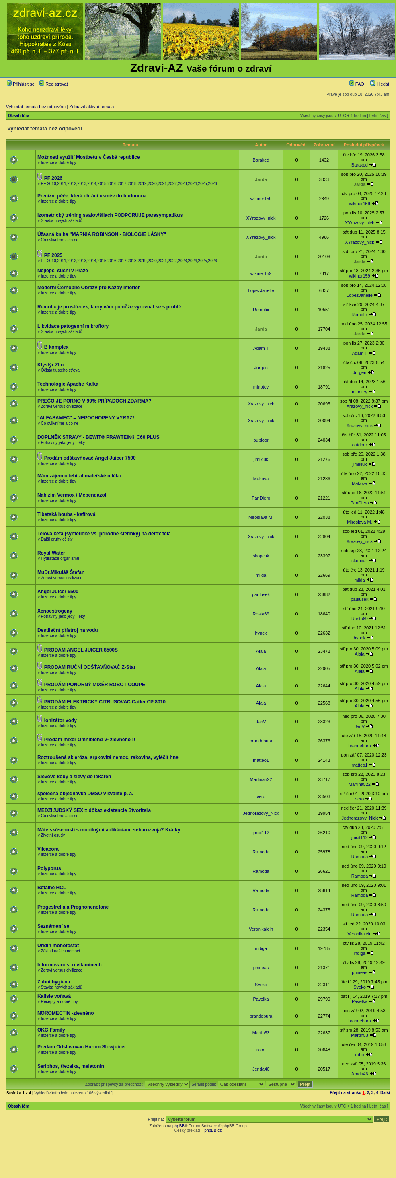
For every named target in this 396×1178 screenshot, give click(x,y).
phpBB (178, 1126)
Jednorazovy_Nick (261, 813)
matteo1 (261, 760)
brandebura (261, 740)
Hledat (379, 84)
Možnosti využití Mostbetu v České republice (88, 157)
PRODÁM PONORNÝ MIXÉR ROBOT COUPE (94, 684)
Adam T (261, 348)
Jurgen (261, 367)
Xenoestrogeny (54, 611)
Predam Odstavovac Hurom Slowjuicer (81, 1047)
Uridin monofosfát (58, 945)
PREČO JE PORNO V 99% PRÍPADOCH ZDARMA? (94, 401)
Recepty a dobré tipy (59, 1001)
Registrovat (53, 84)
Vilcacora (48, 849)
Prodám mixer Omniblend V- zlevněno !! (89, 739)
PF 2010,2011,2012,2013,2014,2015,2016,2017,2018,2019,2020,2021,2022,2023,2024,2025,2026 (129, 183)
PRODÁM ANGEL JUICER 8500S (81, 650)
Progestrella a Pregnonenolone (73, 907)
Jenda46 (260, 1069)
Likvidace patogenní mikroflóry (73, 326)
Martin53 (261, 1032)
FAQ (356, 84)
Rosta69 (261, 613)
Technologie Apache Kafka (67, 384)
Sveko (261, 984)
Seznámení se (53, 926)
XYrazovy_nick (261, 218)
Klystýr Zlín (50, 365)
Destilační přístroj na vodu (67, 630)
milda (261, 575)
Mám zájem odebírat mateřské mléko (79, 476)
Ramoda (260, 851)
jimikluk (261, 459)
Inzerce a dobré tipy (58, 162)
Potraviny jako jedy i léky (63, 442)
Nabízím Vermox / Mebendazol (71, 495)
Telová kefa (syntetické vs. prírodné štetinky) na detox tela (104, 534)
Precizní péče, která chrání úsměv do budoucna (91, 196)
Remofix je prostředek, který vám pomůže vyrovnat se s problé (109, 307)
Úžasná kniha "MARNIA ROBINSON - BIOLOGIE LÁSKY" (101, 234)
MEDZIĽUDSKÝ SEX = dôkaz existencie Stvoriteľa (94, 810)
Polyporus (49, 868)
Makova (261, 478)
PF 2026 (53, 178)
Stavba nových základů (61, 220)
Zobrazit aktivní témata (91, 106)
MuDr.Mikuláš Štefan (60, 572)
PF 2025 (53, 255)
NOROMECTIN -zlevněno (65, 1013)
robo (260, 1049)
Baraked (261, 160)
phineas (261, 967)
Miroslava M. (260, 517)
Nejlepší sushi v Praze (62, 270)
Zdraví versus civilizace (61, 406)
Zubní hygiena (53, 982)
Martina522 (261, 779)
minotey (261, 386)
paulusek (261, 594)
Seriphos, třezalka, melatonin (70, 1066)
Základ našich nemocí (60, 951)
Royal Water (51, 553)
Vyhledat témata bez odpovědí (36, 106)
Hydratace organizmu (60, 558)
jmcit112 (261, 832)
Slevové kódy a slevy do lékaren (74, 776)
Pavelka (261, 999)
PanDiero (261, 497)
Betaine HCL (51, 887)
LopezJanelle (261, 290)
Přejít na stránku (345, 1092)
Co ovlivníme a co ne (59, 240)
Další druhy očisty (57, 539)
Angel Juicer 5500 (57, 591)
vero (260, 796)
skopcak (261, 555)
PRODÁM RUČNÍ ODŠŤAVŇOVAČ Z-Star (90, 667)
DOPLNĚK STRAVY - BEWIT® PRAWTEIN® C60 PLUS (98, 437)
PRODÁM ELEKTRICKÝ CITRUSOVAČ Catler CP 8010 (105, 702)
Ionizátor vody (60, 720)
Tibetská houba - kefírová (66, 514)
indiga (261, 948)
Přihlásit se (21, 84)
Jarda (261, 179)
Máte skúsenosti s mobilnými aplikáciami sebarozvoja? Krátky (108, 830)
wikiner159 (261, 198)
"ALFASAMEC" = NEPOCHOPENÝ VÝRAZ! (85, 418)
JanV (261, 721)
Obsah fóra (18, 115)
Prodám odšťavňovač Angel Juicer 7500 (90, 458)
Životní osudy (53, 835)
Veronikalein (261, 929)
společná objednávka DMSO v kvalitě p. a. (85, 793)
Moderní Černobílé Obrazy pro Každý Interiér (88, 287)
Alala (261, 651)
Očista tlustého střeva (60, 370)
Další (385, 1092)
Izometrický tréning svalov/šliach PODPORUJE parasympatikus (110, 215)
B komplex (56, 347)
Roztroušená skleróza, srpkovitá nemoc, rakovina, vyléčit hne (108, 757)
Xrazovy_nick (261, 403)
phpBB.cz (213, 1130)
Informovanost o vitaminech (69, 965)
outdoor (260, 440)
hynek (261, 633)
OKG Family (51, 1030)
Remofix (261, 309)
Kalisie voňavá (54, 996)
